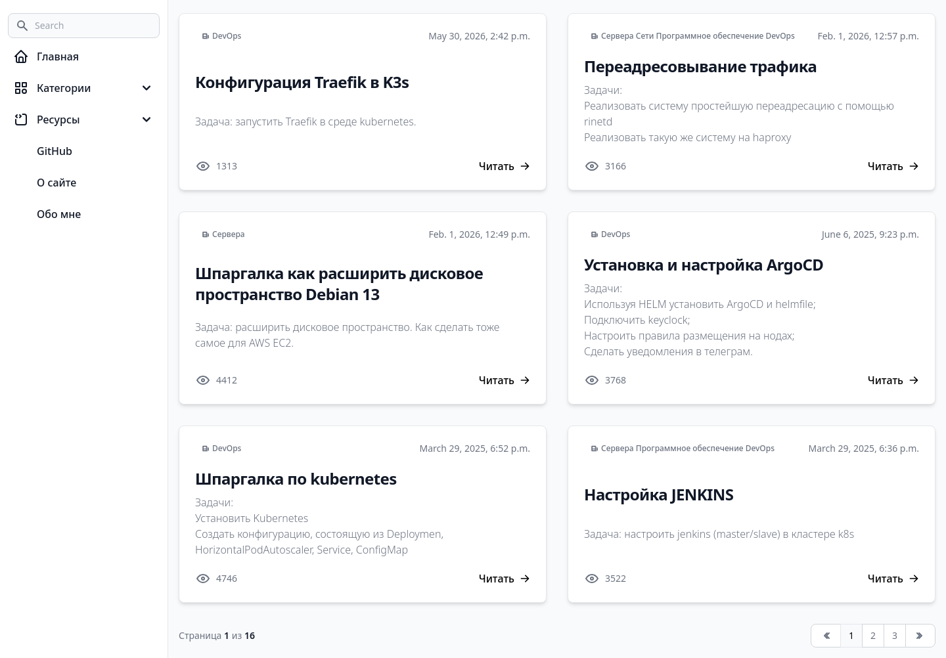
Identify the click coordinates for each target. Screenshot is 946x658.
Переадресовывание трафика (700, 66)
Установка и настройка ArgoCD (703, 264)
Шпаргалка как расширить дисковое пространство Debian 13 (339, 283)
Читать (504, 166)
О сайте (56, 182)
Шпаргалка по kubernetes (296, 478)
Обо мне (59, 214)
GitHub (54, 151)
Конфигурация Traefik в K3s (302, 82)
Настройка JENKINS (658, 494)
